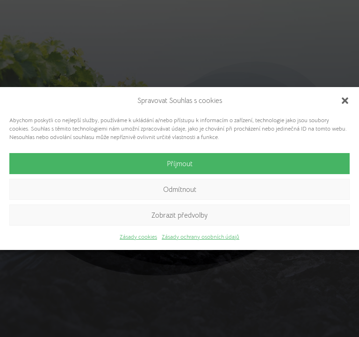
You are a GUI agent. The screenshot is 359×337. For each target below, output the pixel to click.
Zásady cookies (138, 236)
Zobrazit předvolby (179, 215)
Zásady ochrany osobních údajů (200, 236)
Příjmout (180, 163)
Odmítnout (179, 189)
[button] (345, 100)
